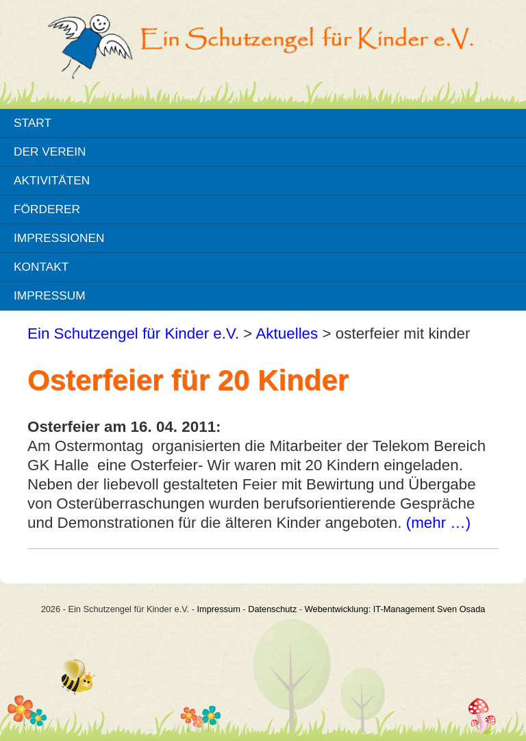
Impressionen (59, 238)
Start (32, 123)
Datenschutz (272, 609)
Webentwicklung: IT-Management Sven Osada (395, 609)
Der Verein (50, 151)
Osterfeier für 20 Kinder (188, 380)
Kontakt (41, 267)
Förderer (47, 209)
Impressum (50, 295)
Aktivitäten (52, 180)
